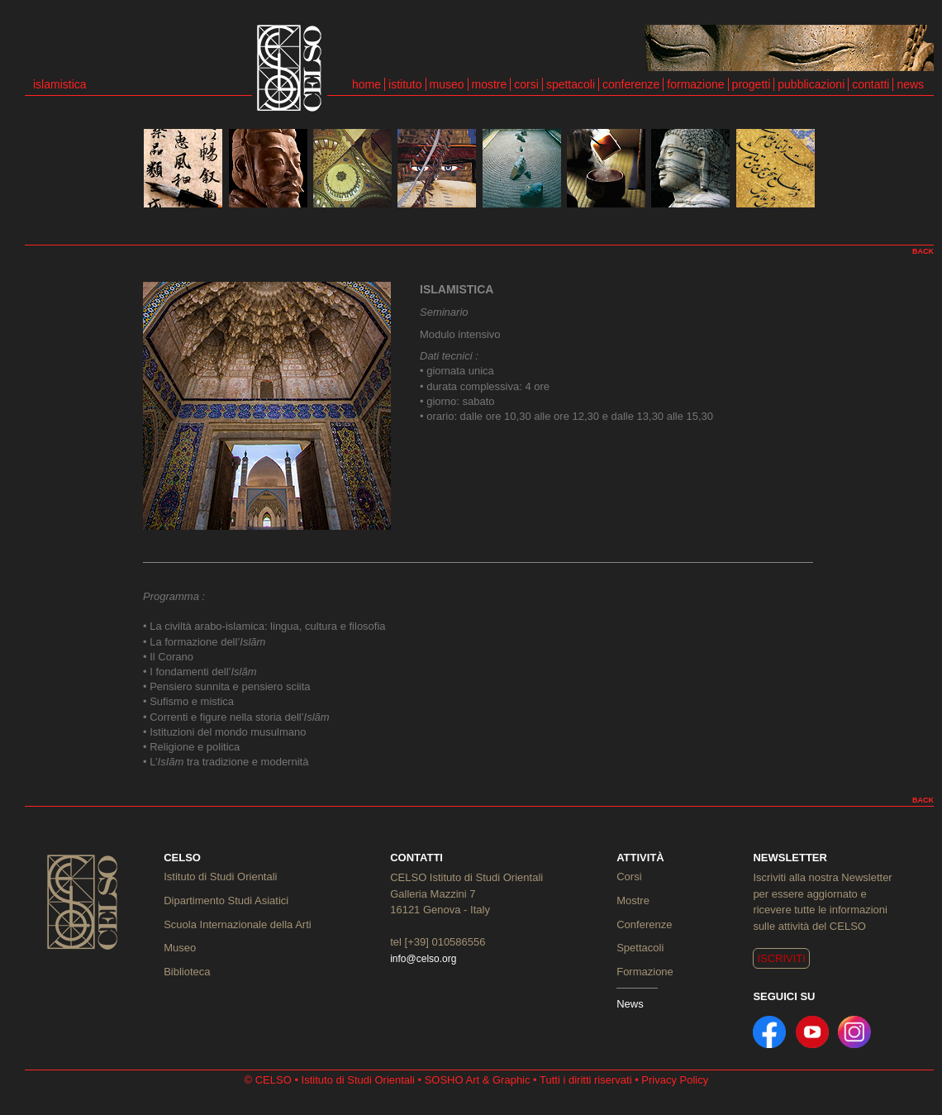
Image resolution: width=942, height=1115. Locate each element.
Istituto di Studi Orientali (220, 876)
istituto (404, 84)
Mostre (632, 900)
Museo (180, 947)
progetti (751, 84)
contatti (870, 84)
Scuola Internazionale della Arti (238, 924)
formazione (695, 84)
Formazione (644, 971)
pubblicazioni (811, 84)
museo (447, 84)
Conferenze (644, 924)
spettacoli (570, 84)
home (366, 84)
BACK (923, 251)
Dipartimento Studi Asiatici (226, 900)
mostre (489, 84)
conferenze (630, 84)
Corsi (628, 876)
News (630, 1004)
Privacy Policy (674, 1080)
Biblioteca (187, 971)
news (910, 84)
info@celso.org (423, 959)
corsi (526, 84)
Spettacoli (640, 947)
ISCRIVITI (781, 958)
